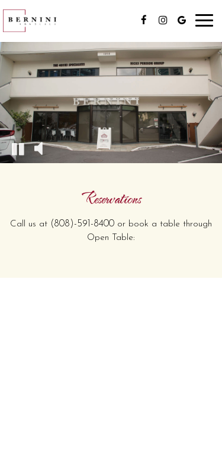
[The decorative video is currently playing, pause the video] (18, 148)
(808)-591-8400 (82, 224)
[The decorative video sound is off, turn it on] (38, 148)
